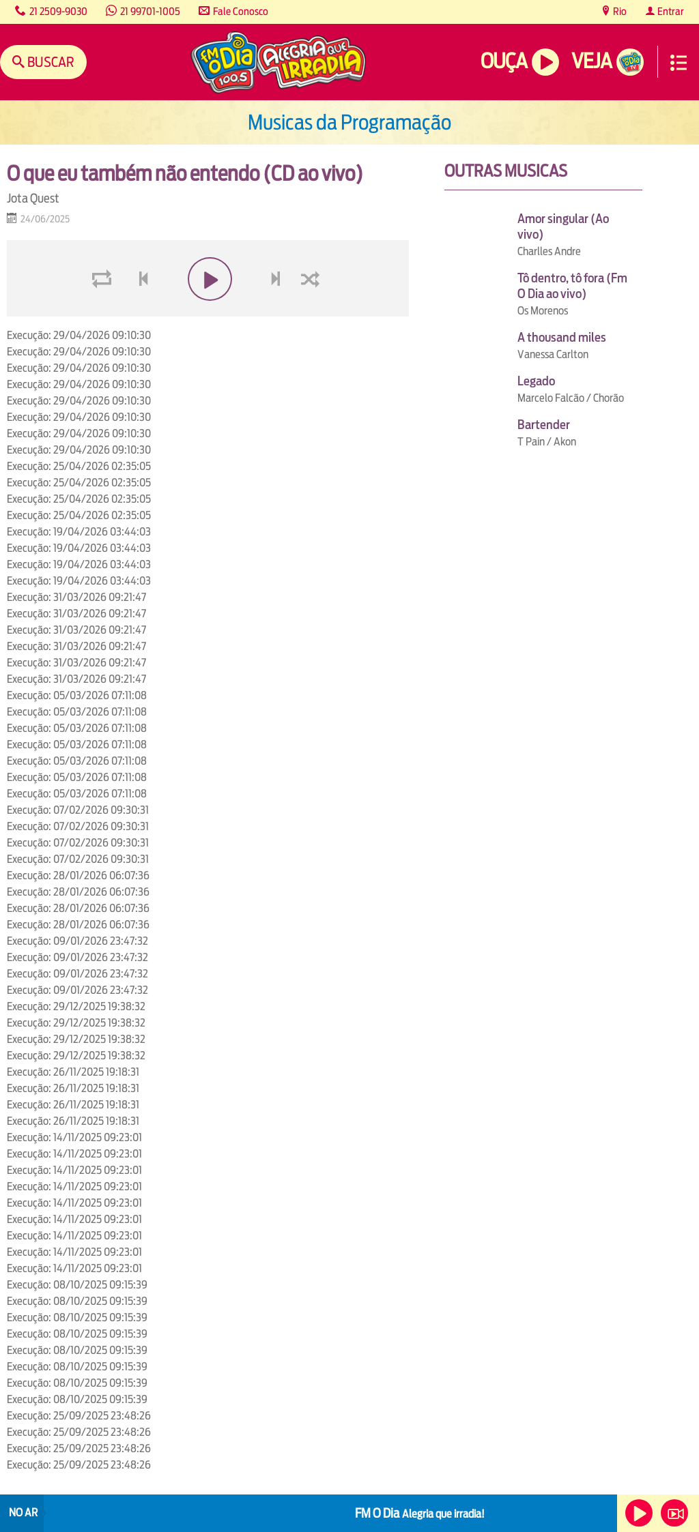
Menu (678, 62)
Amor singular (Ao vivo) (563, 226)
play (208, 311)
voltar (139, 311)
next (277, 311)
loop (103, 311)
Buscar (49, 62)
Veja (591, 61)
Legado (536, 381)
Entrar (669, 11)
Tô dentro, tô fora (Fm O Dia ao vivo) (572, 286)
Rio (619, 11)
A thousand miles (561, 337)
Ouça (504, 61)
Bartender (543, 424)
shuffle (313, 311)
